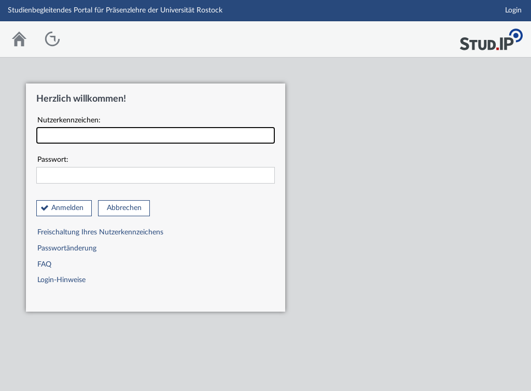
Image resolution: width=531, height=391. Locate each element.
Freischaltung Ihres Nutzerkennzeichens (100, 232)
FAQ (44, 264)
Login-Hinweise (61, 280)
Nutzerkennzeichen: (155, 130)
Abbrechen (124, 208)
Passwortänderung (66, 248)
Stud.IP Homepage (491, 37)
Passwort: (155, 170)
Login (513, 10)
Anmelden (67, 208)
